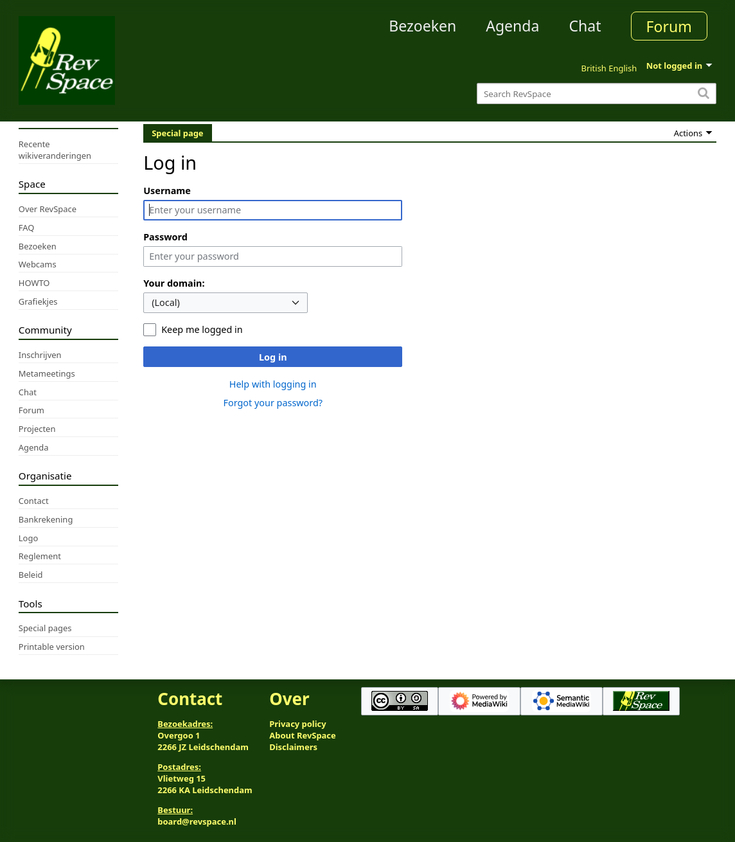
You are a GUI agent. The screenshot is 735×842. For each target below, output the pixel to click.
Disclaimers (293, 747)
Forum (669, 26)
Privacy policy (297, 724)
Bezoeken (422, 25)
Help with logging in (273, 384)
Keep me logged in (201, 329)
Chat (585, 25)
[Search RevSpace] (596, 93)
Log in (273, 357)
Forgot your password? (273, 403)
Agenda (512, 25)
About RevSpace (302, 735)
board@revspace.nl (196, 821)
